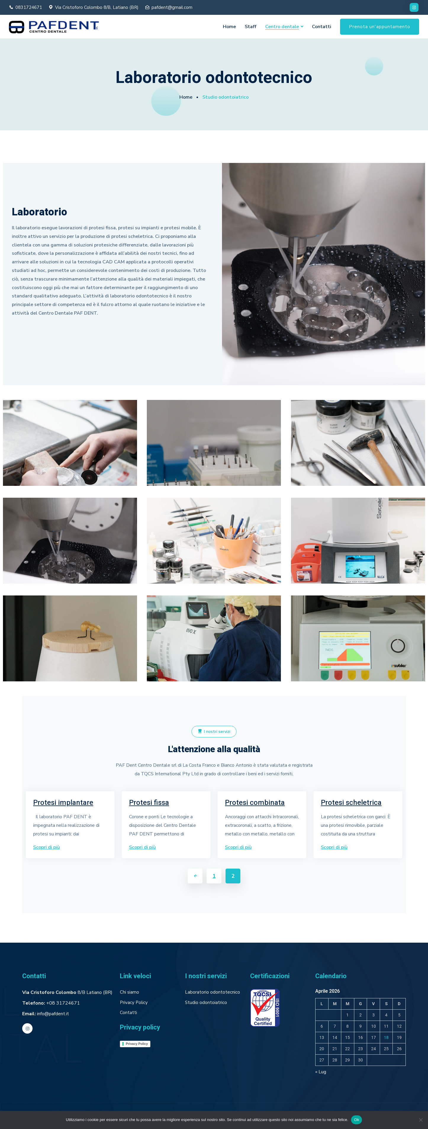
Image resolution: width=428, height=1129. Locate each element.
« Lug (320, 1072)
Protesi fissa (149, 803)
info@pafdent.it (53, 1014)
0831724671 (28, 7)
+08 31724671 (63, 1003)
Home (229, 26)
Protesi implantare (63, 803)
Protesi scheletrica (351, 803)
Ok (356, 1119)
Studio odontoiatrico (206, 1002)
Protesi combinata (255, 803)
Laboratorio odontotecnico (212, 992)
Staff (250, 26)
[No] (421, 1120)
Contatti (321, 26)
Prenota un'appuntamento (379, 26)
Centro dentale (282, 26)
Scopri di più (46, 847)
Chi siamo (129, 992)
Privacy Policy (134, 1002)
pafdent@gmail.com (172, 7)
